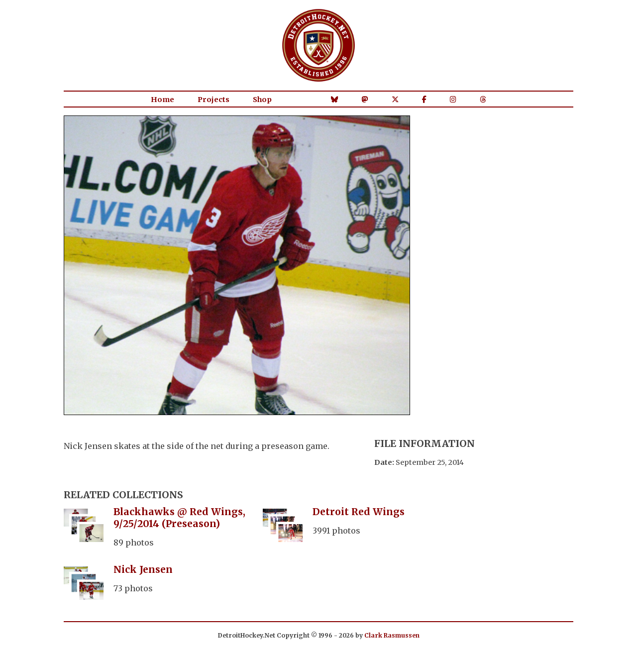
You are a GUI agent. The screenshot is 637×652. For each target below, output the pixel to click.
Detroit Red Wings (359, 512)
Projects (213, 99)
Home (162, 99)
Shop (262, 99)
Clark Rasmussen (392, 635)
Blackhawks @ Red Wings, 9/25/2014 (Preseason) (179, 518)
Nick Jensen (143, 569)
